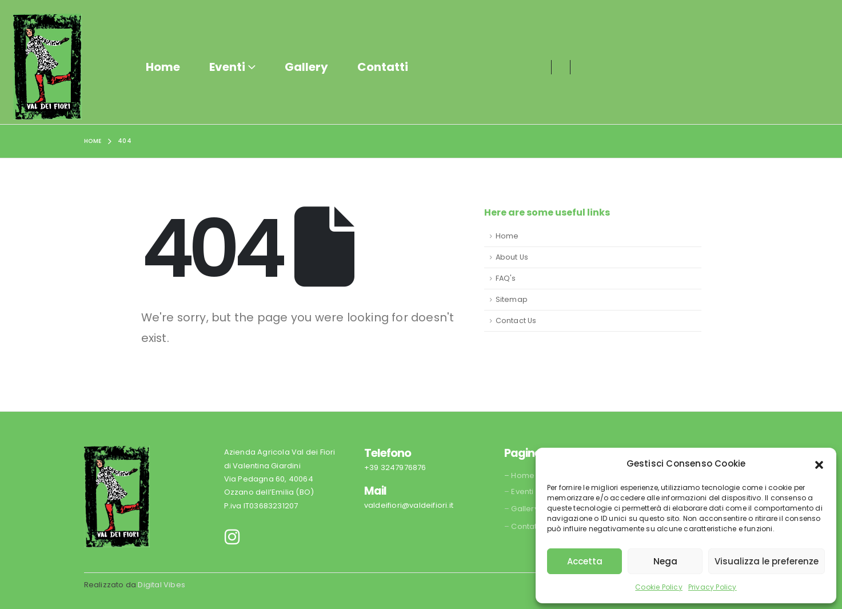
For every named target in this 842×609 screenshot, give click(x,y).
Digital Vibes (161, 584)
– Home (519, 475)
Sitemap (512, 299)
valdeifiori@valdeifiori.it (408, 505)
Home (163, 67)
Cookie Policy (659, 587)
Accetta (584, 561)
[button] (819, 463)
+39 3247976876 (395, 467)
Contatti (382, 67)
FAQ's (506, 278)
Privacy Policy (712, 587)
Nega (665, 561)
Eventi (227, 67)
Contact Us (516, 320)
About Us (512, 257)
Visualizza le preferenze (767, 561)
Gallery (306, 67)
